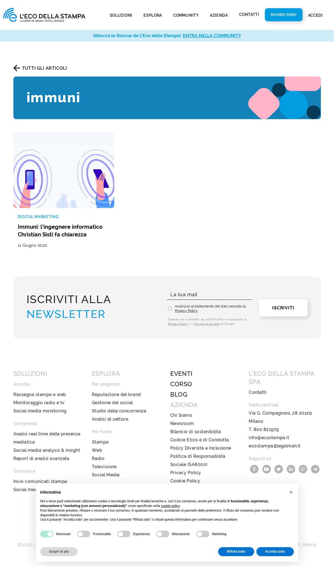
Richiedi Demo (284, 15)
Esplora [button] (153, 15)
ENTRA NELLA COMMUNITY (212, 35)
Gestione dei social (112, 402)
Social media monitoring (40, 410)
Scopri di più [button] (59, 551)
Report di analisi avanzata (41, 458)
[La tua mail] (209, 295)
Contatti (249, 14)
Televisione (104, 466)
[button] (291, 492)
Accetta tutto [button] (275, 551)
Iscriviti (283, 307)
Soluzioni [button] (121, 15)
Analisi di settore (110, 419)
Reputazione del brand (116, 394)
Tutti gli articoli (44, 68)
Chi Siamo (181, 415)
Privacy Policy (186, 311)
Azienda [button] (219, 15)
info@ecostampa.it (269, 437)
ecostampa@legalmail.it (275, 445)
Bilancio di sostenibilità (195, 431)
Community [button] (186, 15)
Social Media (106, 474)
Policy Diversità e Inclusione (200, 448)
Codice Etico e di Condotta (199, 439)
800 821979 (266, 429)
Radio (98, 458)
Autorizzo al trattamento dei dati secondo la (210, 308)
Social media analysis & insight (46, 450)
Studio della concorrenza (119, 410)
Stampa (100, 442)
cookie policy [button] (170, 506)
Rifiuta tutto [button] (236, 551)
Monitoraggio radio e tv (39, 402)
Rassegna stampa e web (39, 394)
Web (97, 450)
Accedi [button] (316, 15)
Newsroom (182, 423)
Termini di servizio (207, 323)
